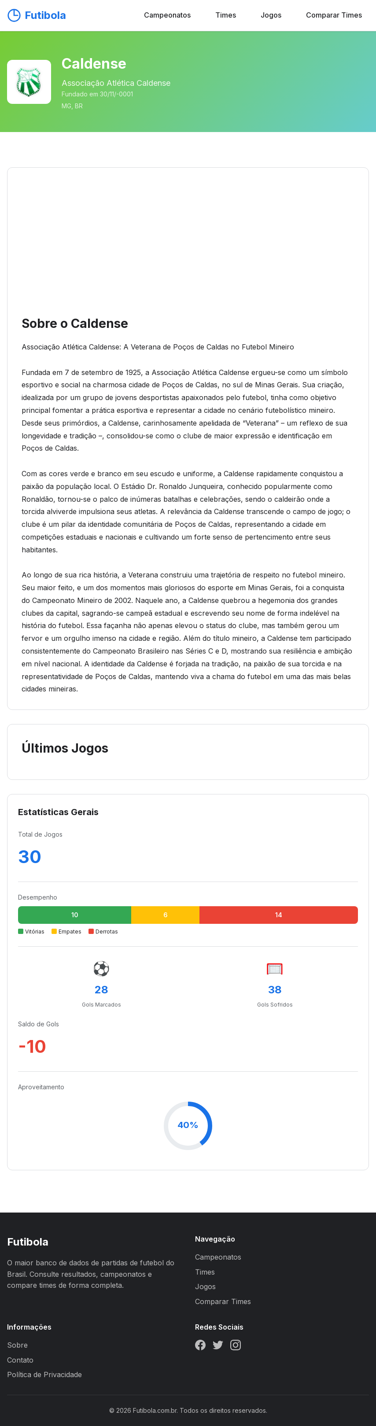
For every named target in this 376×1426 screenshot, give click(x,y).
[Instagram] (235, 1347)
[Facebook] (200, 1347)
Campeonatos (167, 15)
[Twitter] (218, 1347)
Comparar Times (334, 15)
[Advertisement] (188, 247)
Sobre (17, 1345)
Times (225, 15)
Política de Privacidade (44, 1374)
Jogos (271, 15)
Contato (20, 1360)
